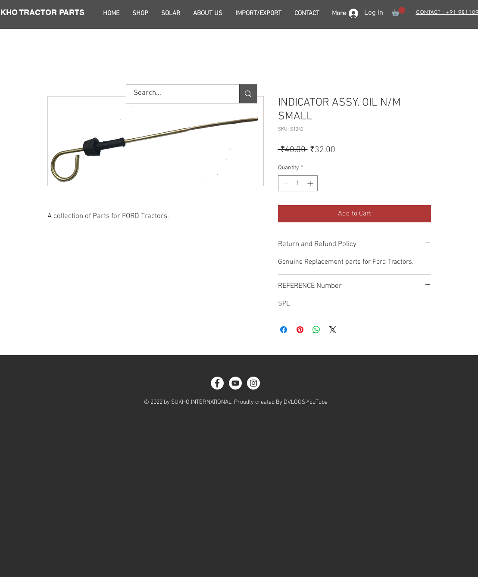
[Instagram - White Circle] (253, 383)
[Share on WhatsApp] (316, 329)
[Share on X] (333, 329)
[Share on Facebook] (283, 329)
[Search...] (178, 93)
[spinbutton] (298, 183)
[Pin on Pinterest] (300, 329)
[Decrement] (284, 183)
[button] (398, 11)
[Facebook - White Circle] (217, 383)
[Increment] (311, 183)
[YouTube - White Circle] (235, 383)
